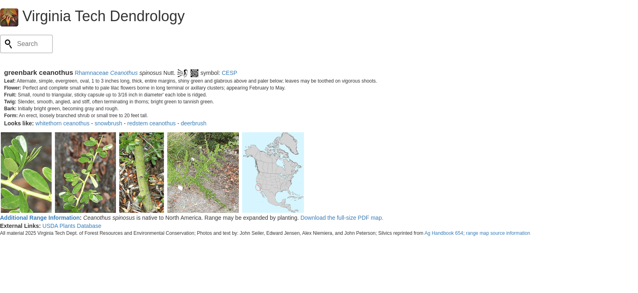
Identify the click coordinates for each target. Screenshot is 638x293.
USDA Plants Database (71, 226)
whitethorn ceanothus (62, 123)
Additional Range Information (40, 217)
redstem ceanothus (151, 123)
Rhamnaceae (92, 73)
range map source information (498, 233)
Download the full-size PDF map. (341, 217)
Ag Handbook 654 (443, 233)
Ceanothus (124, 73)
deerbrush (193, 123)
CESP (229, 73)
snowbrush (108, 123)
